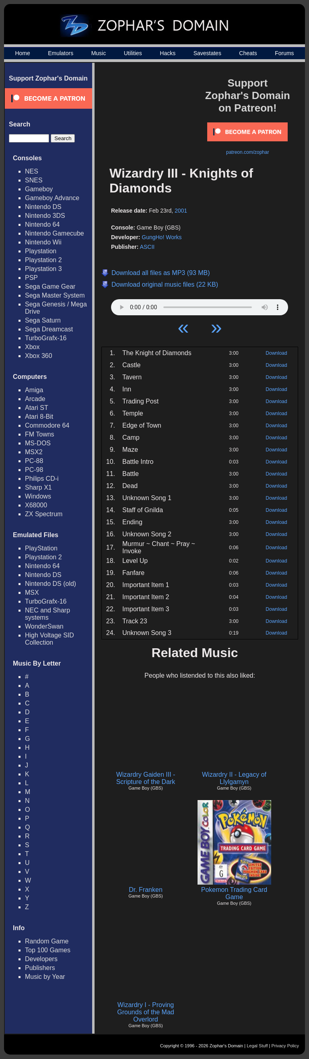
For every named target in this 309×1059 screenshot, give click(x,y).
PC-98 (34, 469)
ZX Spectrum (43, 514)
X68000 (36, 505)
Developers (41, 959)
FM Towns (39, 434)
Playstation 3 (43, 268)
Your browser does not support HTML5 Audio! (199, 305)
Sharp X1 (38, 487)
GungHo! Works (161, 237)
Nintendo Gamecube (54, 233)
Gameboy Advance (52, 197)
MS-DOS (38, 443)
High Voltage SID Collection (49, 639)
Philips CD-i (42, 478)
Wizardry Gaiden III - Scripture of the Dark (145, 778)
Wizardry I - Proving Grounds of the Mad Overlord (145, 1012)
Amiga (34, 390)
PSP (31, 277)
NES (31, 171)
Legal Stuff (257, 1045)
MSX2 (34, 452)
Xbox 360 (38, 355)
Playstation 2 (43, 259)
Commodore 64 (47, 425)
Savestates (207, 53)
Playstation (40, 251)
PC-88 (34, 460)
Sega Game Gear (50, 286)
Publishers (40, 967)
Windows (38, 496)
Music (98, 53)
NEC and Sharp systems (47, 614)
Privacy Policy (285, 1045)
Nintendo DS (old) (50, 583)
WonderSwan (44, 626)
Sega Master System (55, 295)
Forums (284, 53)
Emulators (60, 53)
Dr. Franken (146, 889)
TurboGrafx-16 (45, 338)
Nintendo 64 (42, 224)
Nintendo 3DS (45, 215)
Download (276, 353)
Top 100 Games (47, 950)
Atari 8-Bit (39, 416)
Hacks (167, 53)
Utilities (133, 53)
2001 (181, 210)
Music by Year (45, 976)
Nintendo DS (43, 206)
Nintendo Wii (43, 242)
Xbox (32, 346)
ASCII (147, 247)
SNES (34, 180)
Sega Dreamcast (49, 329)
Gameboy (39, 189)
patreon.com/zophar (247, 152)
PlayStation (41, 548)
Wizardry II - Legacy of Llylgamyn (234, 778)
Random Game (47, 941)
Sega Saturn (43, 320)
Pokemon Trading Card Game (234, 893)
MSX (32, 592)
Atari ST (36, 407)
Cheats (248, 53)
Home (22, 53)
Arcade (35, 398)
